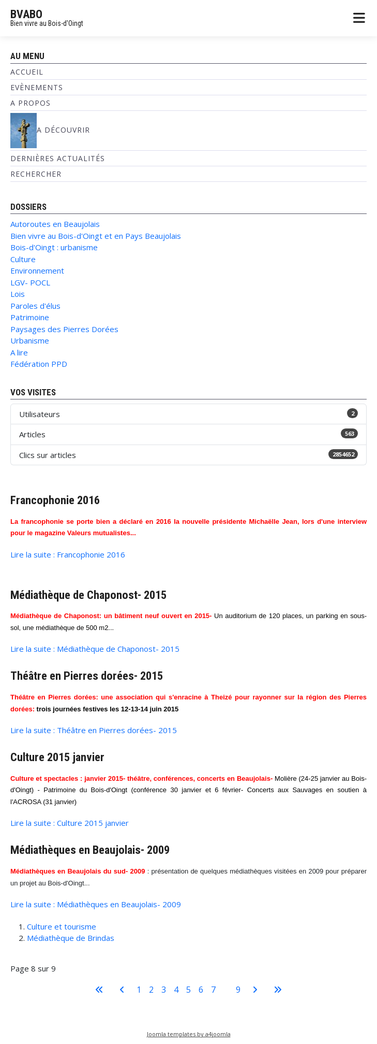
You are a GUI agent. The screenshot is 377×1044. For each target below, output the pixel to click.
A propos (30, 103)
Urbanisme (29, 340)
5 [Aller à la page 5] (188, 989)
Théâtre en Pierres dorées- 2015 (86, 675)
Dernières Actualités (57, 158)
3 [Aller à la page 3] (163, 989)
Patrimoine (29, 317)
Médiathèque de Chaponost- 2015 (88, 595)
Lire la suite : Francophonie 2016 (67, 554)
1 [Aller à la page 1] (139, 989)
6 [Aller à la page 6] (201, 989)
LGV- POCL (30, 282)
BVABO (26, 14)
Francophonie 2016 (55, 500)
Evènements (36, 87)
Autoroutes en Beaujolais (55, 224)
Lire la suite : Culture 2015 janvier (69, 823)
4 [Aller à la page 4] (176, 989)
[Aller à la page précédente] (122, 989)
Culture (23, 259)
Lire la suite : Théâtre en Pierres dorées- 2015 (93, 730)
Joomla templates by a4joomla (189, 1034)
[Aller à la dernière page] (277, 989)
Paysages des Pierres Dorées (64, 329)
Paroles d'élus (35, 306)
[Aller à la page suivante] (255, 989)
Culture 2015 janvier (57, 757)
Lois (17, 294)
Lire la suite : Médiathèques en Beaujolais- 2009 (95, 904)
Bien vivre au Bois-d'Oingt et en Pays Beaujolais (95, 236)
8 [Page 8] (225, 989)
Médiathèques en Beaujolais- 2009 (90, 849)
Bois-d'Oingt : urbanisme (54, 247)
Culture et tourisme (61, 926)
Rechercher (36, 174)
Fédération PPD (38, 364)
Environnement (37, 270)
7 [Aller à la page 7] (213, 989)
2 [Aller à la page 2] (151, 989)
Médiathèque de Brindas (70, 938)
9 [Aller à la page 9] (238, 989)
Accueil (26, 72)
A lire (19, 352)
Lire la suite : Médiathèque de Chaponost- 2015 (94, 648)
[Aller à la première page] (99, 989)
